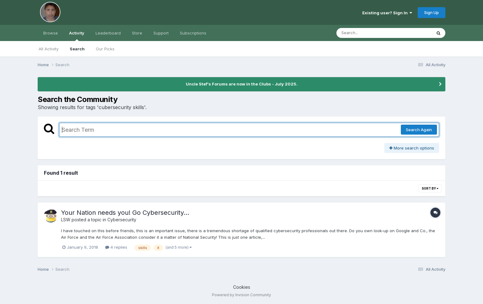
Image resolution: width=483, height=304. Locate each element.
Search (77, 48)
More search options (411, 147)
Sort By (430, 188)
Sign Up (431, 12)
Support (161, 32)
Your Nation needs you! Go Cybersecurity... (125, 212)
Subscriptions (193, 32)
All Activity (49, 48)
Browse (50, 32)
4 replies (116, 247)
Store (137, 32)
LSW (65, 219)
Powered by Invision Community (241, 294)
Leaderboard (108, 32)
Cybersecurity (121, 219)
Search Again (419, 129)
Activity (76, 35)
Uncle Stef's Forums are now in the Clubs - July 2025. (242, 83)
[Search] (367, 33)
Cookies (241, 287)
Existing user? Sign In (387, 12)
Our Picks (105, 48)
